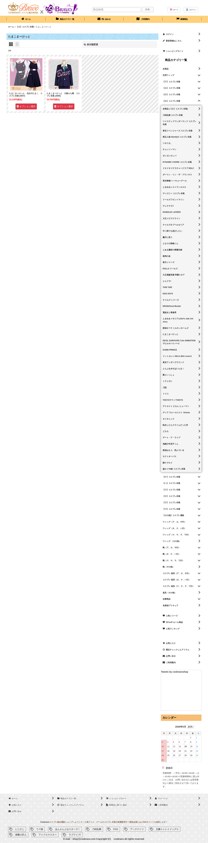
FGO (115, 829)
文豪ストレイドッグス (167, 829)
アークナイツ (137, 829)
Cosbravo (44, 822)
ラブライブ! (75, 834)
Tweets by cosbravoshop (174, 672)
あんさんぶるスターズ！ (67, 829)
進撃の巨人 (20, 834)
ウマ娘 (39, 829)
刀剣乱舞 (96, 829)
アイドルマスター (48, 834)
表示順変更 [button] (91, 44)
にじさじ (19, 829)
